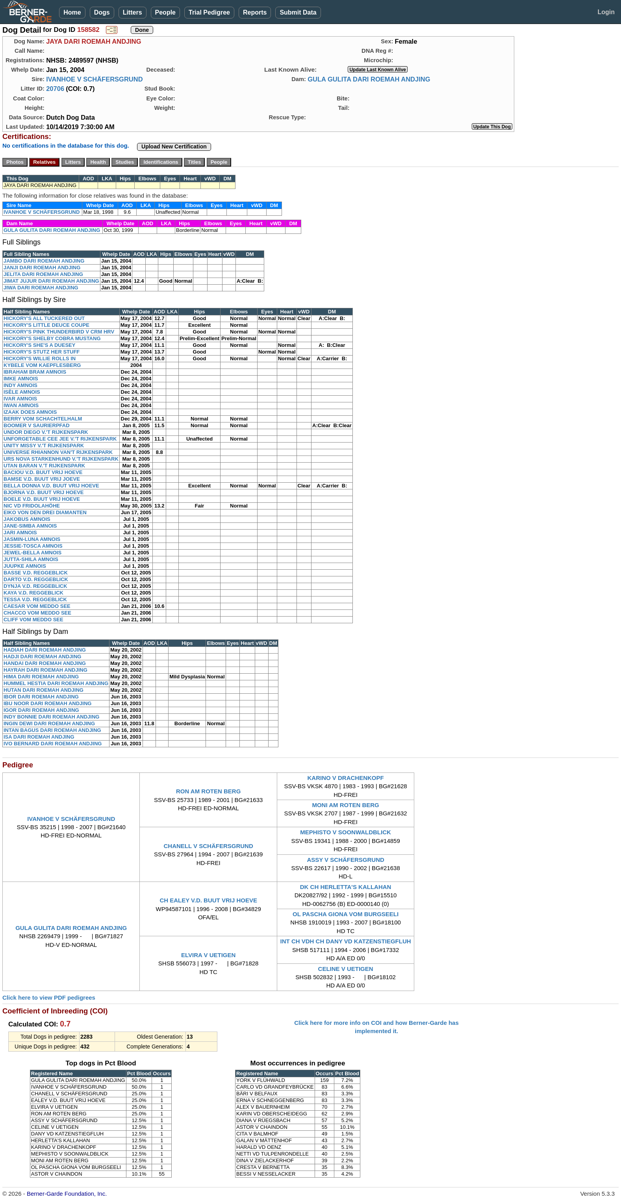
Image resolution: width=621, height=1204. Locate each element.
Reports (255, 12)
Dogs (102, 12)
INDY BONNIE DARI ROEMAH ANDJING (51, 717)
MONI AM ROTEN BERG (345, 805)
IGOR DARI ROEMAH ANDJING (41, 710)
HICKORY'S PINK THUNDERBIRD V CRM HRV (59, 332)
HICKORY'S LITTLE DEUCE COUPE (46, 325)
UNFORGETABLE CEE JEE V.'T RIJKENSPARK (60, 439)
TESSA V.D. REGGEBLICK (35, 599)
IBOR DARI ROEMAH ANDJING (41, 697)
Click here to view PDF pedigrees (48, 997)
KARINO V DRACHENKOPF (346, 777)
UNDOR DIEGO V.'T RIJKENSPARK (46, 432)
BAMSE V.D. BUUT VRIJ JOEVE (42, 479)
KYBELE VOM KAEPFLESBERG (42, 365)
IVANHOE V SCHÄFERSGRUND (94, 79)
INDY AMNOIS (20, 385)
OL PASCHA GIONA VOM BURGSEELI (346, 914)
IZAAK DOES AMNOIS (30, 412)
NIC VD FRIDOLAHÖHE (32, 506)
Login (606, 12)
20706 (55, 88)
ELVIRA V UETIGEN (208, 955)
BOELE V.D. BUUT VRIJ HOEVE (42, 499)
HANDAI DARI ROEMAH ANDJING (45, 663)
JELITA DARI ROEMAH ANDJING (43, 274)
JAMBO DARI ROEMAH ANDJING (44, 261)
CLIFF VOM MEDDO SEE (33, 619)
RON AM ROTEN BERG (208, 791)
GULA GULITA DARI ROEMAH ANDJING (369, 79)
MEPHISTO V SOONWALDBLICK (345, 832)
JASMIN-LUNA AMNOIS (32, 539)
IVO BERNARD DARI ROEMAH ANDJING (53, 743)
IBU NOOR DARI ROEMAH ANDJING (47, 703)
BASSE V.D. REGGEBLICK (36, 573)
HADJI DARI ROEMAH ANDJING (42, 656)
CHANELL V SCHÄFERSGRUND (208, 846)
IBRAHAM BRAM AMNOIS (35, 372)
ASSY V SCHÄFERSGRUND (345, 859)
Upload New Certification (174, 146)
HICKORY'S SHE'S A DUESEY (39, 345)
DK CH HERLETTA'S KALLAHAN (345, 887)
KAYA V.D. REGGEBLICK (33, 593)
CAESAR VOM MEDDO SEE (37, 606)
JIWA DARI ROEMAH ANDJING (41, 288)
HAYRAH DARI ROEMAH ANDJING (45, 670)
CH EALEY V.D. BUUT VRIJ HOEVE (208, 900)
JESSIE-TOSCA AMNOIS (33, 546)
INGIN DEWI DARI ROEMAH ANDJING (49, 723)
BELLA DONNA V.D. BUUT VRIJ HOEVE (51, 486)
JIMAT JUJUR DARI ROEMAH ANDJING (51, 281)
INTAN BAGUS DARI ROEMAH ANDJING (52, 730)
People (165, 12)
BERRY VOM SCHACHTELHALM (43, 419)
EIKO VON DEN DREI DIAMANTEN (45, 512)
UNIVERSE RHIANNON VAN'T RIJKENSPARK (58, 452)
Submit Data (298, 12)
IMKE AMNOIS (21, 379)
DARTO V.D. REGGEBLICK (36, 579)
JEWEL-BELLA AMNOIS (32, 553)
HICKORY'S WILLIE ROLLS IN (40, 358)
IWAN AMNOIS (21, 405)
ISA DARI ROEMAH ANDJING (39, 737)
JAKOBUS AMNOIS (27, 519)
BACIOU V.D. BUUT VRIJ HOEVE (43, 472)
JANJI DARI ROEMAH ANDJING (42, 267)
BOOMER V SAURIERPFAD (37, 425)
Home (72, 12)
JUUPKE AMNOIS (25, 566)
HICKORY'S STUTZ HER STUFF (42, 352)
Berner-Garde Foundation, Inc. (67, 1193)
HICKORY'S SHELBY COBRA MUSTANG (52, 338)
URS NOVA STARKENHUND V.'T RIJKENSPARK (61, 459)
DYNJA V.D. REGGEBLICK (35, 586)
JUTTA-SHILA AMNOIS (31, 559)
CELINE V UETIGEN (345, 968)
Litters (132, 12)
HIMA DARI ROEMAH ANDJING (41, 677)
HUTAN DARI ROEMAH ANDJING (43, 690)
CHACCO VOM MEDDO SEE (37, 613)
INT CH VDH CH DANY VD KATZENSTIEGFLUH (345, 941)
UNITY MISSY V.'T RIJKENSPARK (44, 445)
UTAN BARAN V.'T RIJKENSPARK (44, 466)
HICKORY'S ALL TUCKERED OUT (44, 318)
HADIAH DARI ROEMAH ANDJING (45, 650)
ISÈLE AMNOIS (22, 392)
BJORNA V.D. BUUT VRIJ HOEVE (43, 492)
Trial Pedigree (209, 12)
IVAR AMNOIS (20, 399)
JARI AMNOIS (20, 532)
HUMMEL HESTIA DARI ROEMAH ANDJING (56, 683)
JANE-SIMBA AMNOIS (30, 526)
